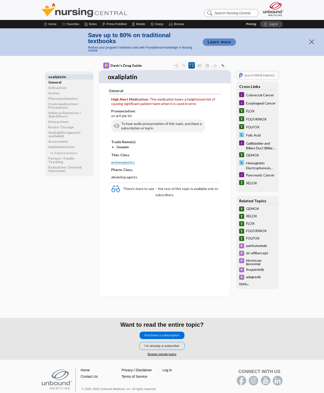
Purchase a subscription (162, 335)
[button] (177, 24)
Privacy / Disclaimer (137, 370)
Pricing (251, 24)
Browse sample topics (162, 354)
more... (244, 283)
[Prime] (114, 24)
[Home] (50, 24)
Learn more (219, 42)
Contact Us (89, 376)
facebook (241, 381)
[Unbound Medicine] (273, 9)
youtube (265, 381)
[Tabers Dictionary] (257, 111)
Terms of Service (134, 376)
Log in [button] (167, 370)
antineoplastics (123, 162)
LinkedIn (278, 381)
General (54, 77)
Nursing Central (102, 9)
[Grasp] (156, 24)
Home (85, 370)
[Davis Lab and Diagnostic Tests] (257, 135)
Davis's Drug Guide (122, 65)
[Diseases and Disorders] (257, 95)
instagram (253, 381)
